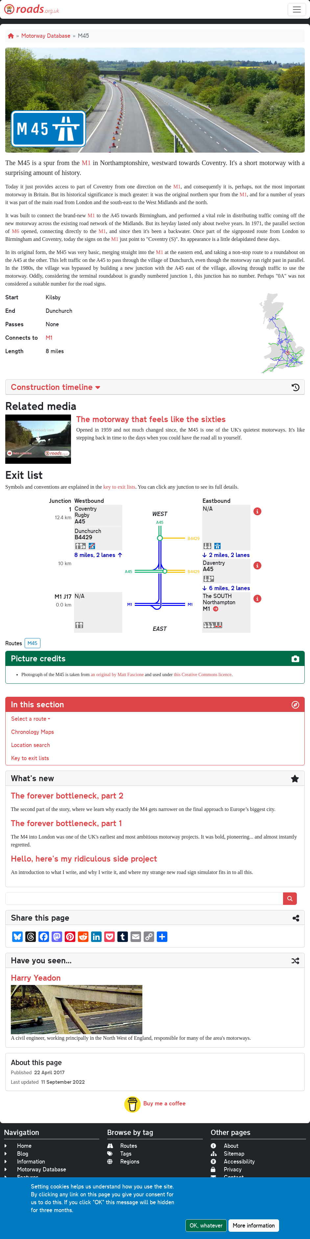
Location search (30, 745)
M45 (32, 643)
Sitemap (227, 1153)
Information (24, 1161)
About (224, 1145)
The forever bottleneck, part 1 (66, 822)
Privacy (226, 1169)
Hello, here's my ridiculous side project (84, 858)
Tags (119, 1153)
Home (18, 1145)
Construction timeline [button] (55, 386)
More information (254, 1225)
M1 (86, 162)
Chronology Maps (32, 732)
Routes (122, 1145)
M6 (15, 231)
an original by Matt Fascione (117, 674)
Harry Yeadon (36, 977)
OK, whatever (206, 1225)
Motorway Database (45, 35)
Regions (123, 1161)
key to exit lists (119, 487)
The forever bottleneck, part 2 (67, 795)
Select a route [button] (28, 718)
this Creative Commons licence (202, 674)
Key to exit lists (30, 758)
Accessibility (233, 1161)
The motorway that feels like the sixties (151, 418)
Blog (16, 1153)
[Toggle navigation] (297, 9)
